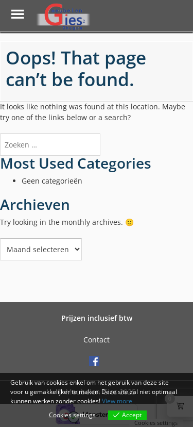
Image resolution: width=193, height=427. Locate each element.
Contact (96, 339)
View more (117, 401)
